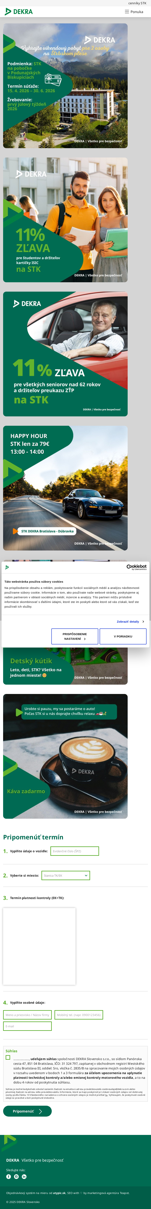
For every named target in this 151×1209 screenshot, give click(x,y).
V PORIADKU (123, 636)
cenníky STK (137, 3)
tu (106, 1094)
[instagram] (16, 1176)
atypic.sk (59, 1193)
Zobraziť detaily (128, 621)
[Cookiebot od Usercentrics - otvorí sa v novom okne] (129, 567)
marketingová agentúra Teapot (108, 1193)
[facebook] (8, 1176)
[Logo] (20, 11)
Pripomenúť (27, 1111)
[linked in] (24, 1176)
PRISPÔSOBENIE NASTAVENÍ (75, 636)
